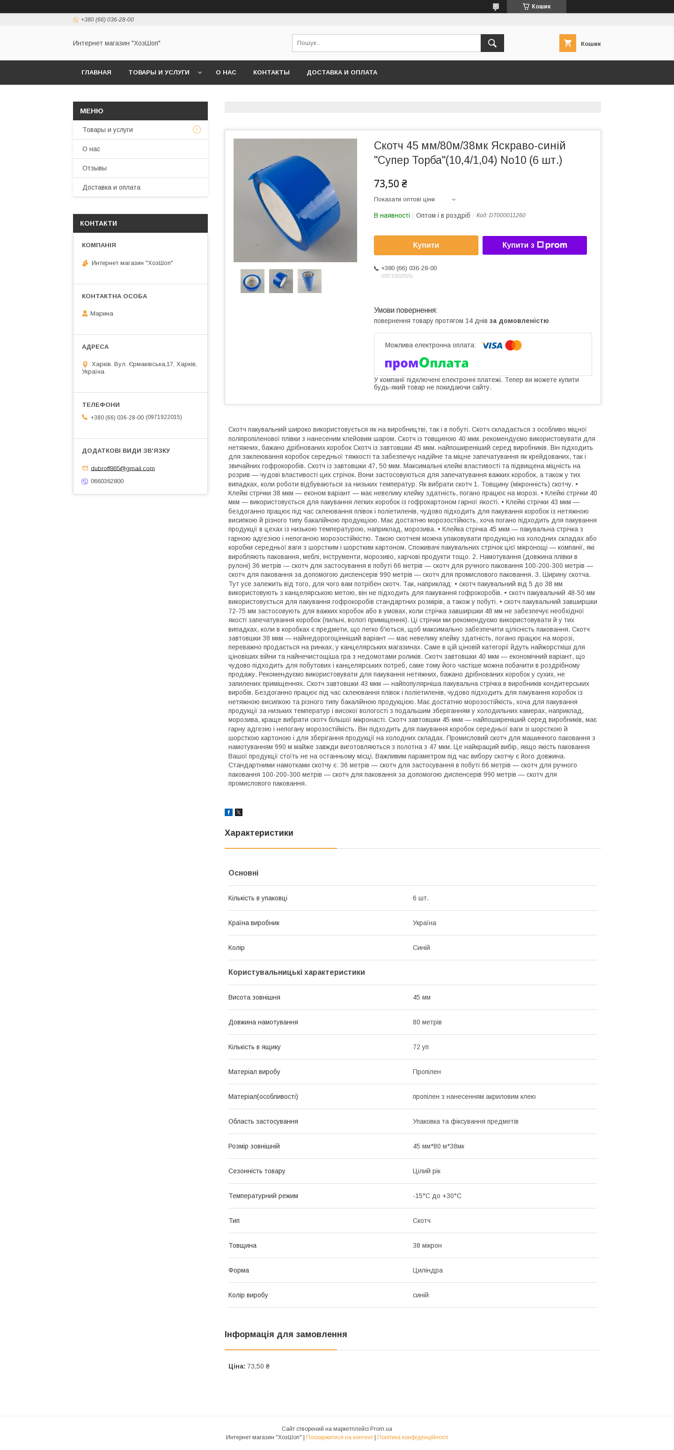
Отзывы (94, 168)
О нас (226, 72)
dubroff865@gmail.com (123, 467)
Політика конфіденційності (412, 1437)
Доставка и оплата (342, 72)
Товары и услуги (159, 72)
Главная (96, 72)
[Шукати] (492, 43)
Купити (426, 245)
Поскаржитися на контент (339, 1437)
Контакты (271, 72)
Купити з (534, 245)
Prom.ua (381, 1429)
